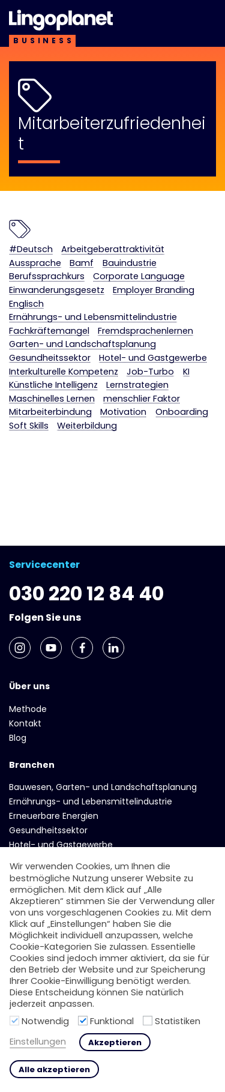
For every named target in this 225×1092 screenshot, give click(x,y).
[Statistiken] (147, 1020)
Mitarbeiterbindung (50, 412)
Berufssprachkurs (47, 276)
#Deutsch (31, 249)
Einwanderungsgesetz (56, 290)
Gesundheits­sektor (50, 358)
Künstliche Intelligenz (53, 385)
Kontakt (25, 723)
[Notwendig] (14, 1020)
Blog (17, 738)
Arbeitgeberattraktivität (112, 249)
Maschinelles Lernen (52, 398)
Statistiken (177, 1021)
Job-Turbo (150, 371)
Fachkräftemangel (49, 331)
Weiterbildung (87, 425)
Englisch (26, 304)
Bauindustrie (130, 263)
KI (186, 371)
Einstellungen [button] (38, 1042)
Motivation (123, 412)
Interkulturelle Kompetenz (63, 371)
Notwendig (45, 1021)
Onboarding (181, 412)
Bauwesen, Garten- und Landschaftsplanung (103, 787)
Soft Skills (29, 425)
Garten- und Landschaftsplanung (82, 344)
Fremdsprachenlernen (145, 331)
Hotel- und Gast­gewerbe (153, 358)
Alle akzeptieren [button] (54, 1069)
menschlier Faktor (141, 398)
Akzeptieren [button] (115, 1042)
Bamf (82, 263)
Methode (28, 709)
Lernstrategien (137, 385)
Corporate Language (139, 276)
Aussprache (35, 263)
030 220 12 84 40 (86, 593)
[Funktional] (83, 1020)
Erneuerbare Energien (53, 816)
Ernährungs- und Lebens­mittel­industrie (93, 317)
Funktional (112, 1021)
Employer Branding (153, 290)
